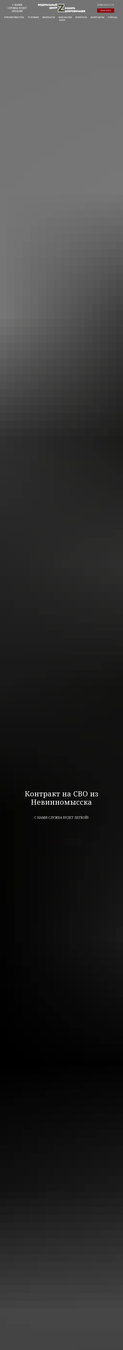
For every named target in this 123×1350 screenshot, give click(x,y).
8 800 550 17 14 (105, 4)
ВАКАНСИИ (65, 17)
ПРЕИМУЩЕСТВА (14, 17)
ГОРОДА (112, 17)
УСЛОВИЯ (33, 17)
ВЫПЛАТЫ (49, 17)
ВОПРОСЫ (81, 17)
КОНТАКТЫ (97, 17)
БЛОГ (62, 20)
